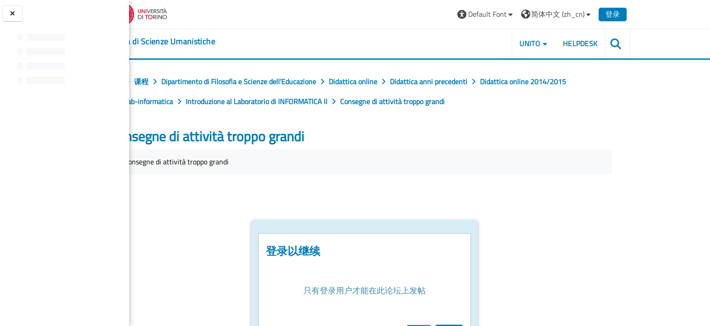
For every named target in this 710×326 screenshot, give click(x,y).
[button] (536, 14)
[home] (211, 42)
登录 (663, 14)
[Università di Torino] (190, 13)
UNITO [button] (580, 43)
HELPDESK (630, 43)
